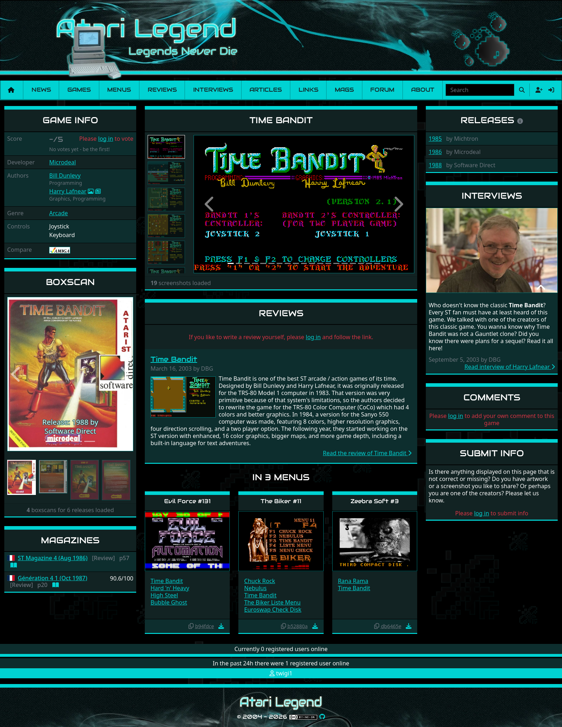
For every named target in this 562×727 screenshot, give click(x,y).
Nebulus (255, 588)
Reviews (162, 89)
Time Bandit (174, 359)
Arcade (58, 213)
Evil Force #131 (187, 501)
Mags (344, 89)
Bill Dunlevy (65, 175)
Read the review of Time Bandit (367, 453)
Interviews (213, 89)
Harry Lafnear (67, 191)
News (41, 89)
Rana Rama (353, 581)
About (422, 89)
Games (79, 89)
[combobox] (480, 90)
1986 (435, 152)
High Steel (164, 595)
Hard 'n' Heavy (170, 588)
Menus (119, 89)
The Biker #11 (281, 501)
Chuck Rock (259, 581)
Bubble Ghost (169, 602)
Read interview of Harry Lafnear (510, 366)
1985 (435, 139)
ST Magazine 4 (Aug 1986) (53, 558)
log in (105, 139)
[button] (16, 374)
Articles (265, 89)
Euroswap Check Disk (272, 609)
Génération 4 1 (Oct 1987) (52, 578)
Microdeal (62, 162)
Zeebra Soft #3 (375, 501)
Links (308, 89)
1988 (435, 165)
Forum (382, 89)
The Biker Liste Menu (272, 602)
